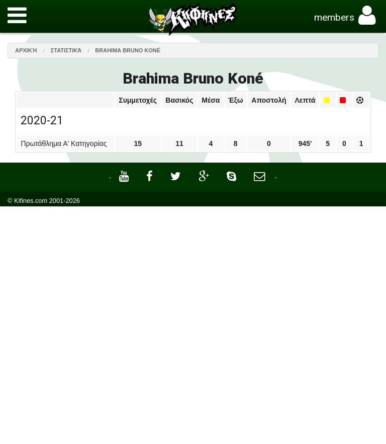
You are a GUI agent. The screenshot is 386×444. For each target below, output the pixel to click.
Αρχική (26, 50)
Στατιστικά (66, 50)
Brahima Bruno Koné (127, 50)
